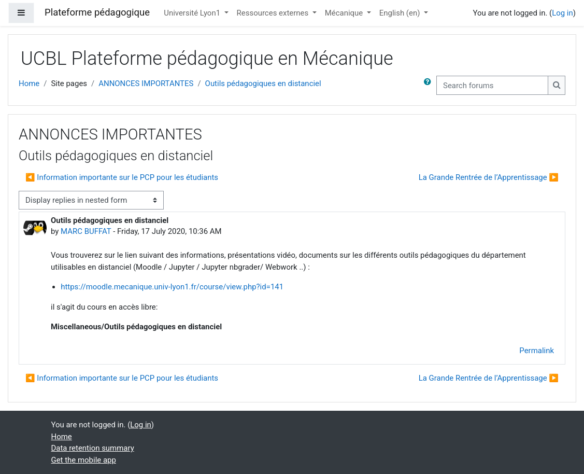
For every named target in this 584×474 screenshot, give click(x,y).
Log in (562, 13)
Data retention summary (92, 448)
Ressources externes (273, 13)
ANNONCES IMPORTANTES (145, 83)
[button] (429, 85)
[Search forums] (492, 85)
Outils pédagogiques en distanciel (263, 83)
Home (29, 83)
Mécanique (345, 13)
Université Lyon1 (193, 13)
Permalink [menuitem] (536, 350)
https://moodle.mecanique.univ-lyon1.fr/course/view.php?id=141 (172, 286)
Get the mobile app (83, 460)
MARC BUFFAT (86, 231)
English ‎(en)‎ (400, 13)
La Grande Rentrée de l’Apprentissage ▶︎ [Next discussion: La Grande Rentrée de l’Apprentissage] (489, 177)
